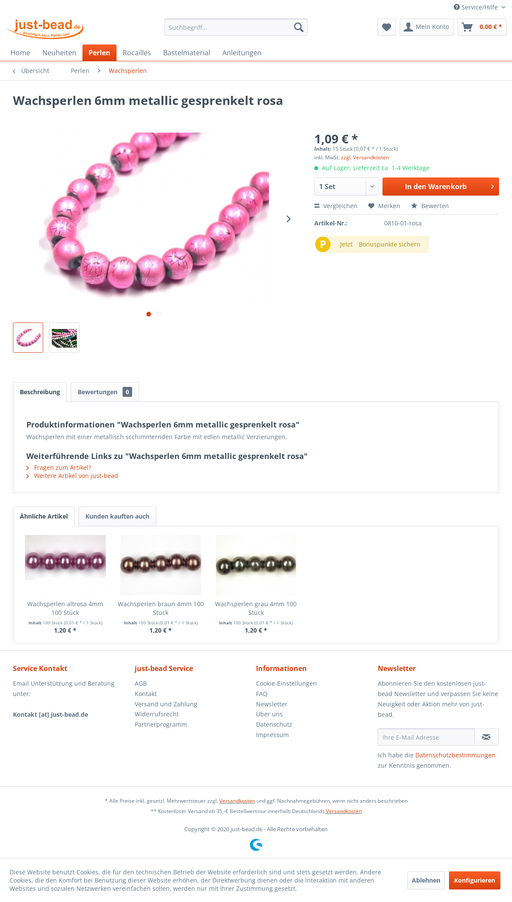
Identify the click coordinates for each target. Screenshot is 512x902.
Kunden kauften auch (117, 516)
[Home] (20, 52)
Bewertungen (105, 392)
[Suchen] (299, 27)
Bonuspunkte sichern (389, 244)
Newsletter (272, 704)
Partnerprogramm (161, 724)
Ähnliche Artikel (44, 516)
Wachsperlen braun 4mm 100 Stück (161, 608)
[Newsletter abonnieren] (486, 737)
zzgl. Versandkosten (365, 157)
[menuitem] (236, 27)
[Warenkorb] (482, 27)
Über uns (269, 714)
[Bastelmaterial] (186, 52)
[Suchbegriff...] (236, 27)
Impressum (272, 735)
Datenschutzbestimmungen (455, 755)
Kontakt (146, 694)
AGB (141, 683)
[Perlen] (99, 52)
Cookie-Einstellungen (286, 683)
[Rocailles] (137, 52)
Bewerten (430, 206)
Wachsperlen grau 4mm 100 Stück (256, 608)
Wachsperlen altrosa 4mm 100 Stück (65, 608)
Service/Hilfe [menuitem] (476, 7)
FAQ (262, 694)
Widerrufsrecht (157, 714)
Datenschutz (274, 724)
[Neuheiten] (59, 52)
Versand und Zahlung (166, 704)
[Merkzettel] (386, 27)
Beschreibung (40, 392)
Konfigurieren (474, 880)
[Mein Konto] (427, 27)
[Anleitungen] (242, 52)
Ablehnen (426, 880)
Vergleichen (335, 206)
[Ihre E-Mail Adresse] (426, 737)
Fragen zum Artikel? (58, 467)
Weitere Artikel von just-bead (72, 476)
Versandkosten (237, 800)
